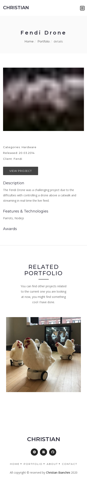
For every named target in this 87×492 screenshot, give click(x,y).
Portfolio (43, 41)
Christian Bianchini (58, 472)
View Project (20, 170)
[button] (82, 8)
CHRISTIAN (16, 7)
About (52, 463)
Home (29, 41)
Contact (69, 463)
